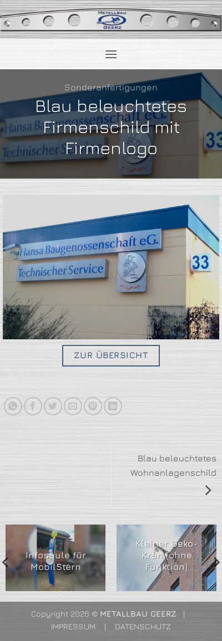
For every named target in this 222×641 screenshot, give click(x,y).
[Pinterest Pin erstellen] (93, 406)
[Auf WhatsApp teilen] (13, 406)
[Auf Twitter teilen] (53, 406)
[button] (111, 54)
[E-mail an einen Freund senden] (73, 406)
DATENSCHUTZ (143, 626)
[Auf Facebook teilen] (33, 406)
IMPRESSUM (73, 626)
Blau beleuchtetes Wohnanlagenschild (173, 473)
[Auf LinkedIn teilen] (113, 406)
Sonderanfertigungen (111, 87)
